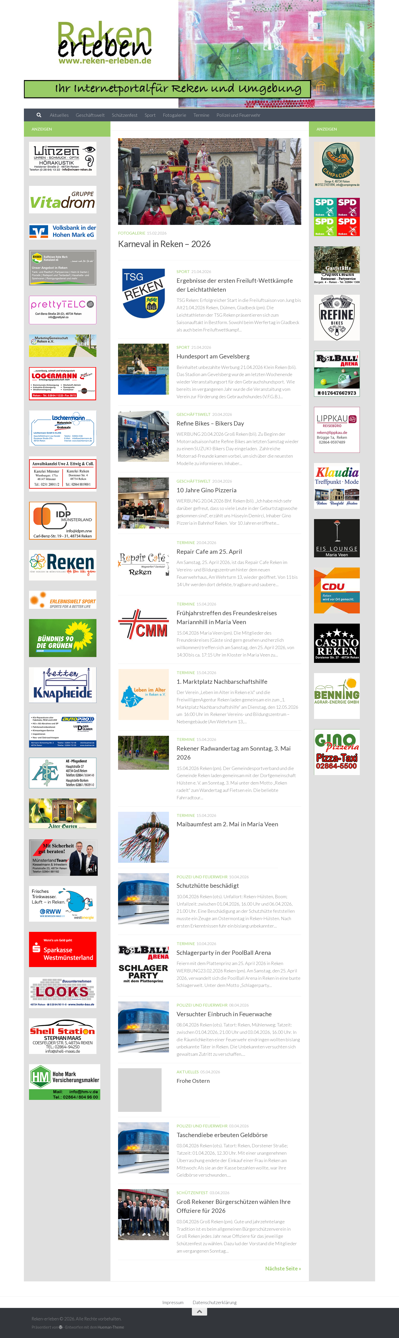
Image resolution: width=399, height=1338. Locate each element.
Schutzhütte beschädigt (208, 885)
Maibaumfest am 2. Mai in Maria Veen (227, 824)
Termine (201, 115)
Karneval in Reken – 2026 (164, 243)
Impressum (172, 1302)
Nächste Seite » (283, 1268)
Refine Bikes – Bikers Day (210, 423)
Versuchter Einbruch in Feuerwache (224, 1014)
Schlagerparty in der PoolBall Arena (224, 952)
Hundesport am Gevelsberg (213, 356)
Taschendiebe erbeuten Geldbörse (222, 1134)
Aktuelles (59, 115)
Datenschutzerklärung (215, 1302)
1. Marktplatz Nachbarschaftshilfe (222, 681)
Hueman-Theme (111, 1327)
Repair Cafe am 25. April (209, 551)
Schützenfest (125, 115)
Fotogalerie (174, 115)
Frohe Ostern (193, 1080)
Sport (150, 115)
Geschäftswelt (90, 115)
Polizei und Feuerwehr (239, 115)
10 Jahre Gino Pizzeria (207, 490)
